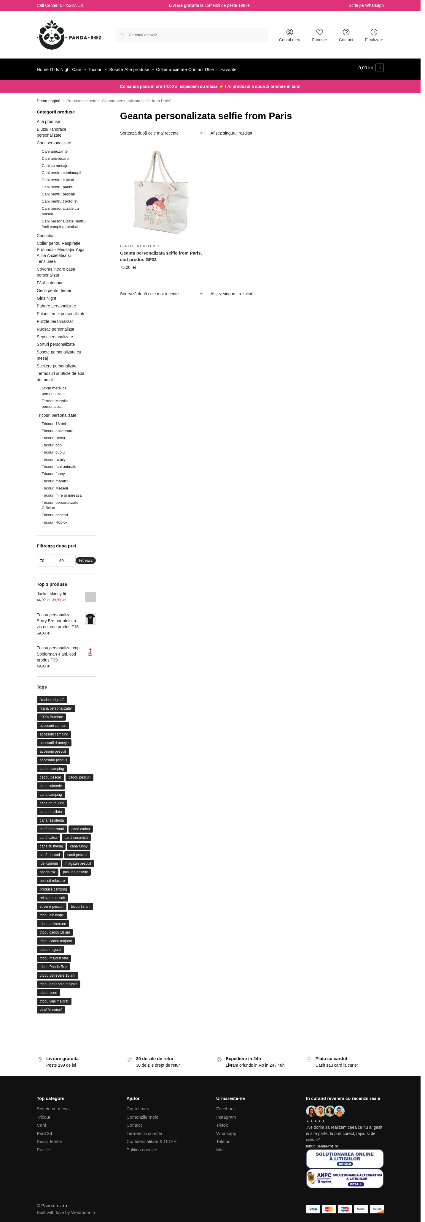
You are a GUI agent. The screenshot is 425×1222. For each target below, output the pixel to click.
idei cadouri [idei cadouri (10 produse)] (49, 860)
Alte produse (48, 118)
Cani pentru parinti (57, 183)
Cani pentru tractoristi (60, 198)
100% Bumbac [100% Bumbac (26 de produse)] (51, 714)
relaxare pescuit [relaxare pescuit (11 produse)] (52, 895)
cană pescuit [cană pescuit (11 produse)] (77, 852)
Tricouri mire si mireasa (62, 492)
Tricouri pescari (55, 511)
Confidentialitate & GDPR (152, 1138)
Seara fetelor (49, 1138)
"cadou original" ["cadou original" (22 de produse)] (52, 696)
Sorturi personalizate (56, 341)
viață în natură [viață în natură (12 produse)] (51, 1007)
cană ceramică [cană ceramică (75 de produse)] (76, 834)
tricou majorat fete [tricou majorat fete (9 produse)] (54, 955)
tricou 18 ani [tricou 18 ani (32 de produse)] (80, 903)
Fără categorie (50, 279)
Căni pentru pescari (58, 191)
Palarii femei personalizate (61, 310)
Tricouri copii (52, 442)
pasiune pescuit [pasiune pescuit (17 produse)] (75, 869)
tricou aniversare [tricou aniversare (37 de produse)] (53, 920)
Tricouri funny (53, 470)
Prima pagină (49, 97)
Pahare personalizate (56, 302)
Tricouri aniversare (58, 427)
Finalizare (374, 35)
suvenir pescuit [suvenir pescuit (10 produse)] (51, 903)
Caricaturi (46, 232)
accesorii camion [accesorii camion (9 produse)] (53, 722)
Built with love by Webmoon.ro (66, 1208)
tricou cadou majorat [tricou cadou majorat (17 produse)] (56, 938)
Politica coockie (142, 1146)
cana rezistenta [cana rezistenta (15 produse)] (52, 817)
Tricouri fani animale (59, 463)
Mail (220, 1146)
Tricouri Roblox (55, 519)
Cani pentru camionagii (61, 169)
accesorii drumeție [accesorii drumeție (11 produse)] (54, 740)
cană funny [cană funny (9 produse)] (78, 843)
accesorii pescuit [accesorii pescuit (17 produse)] (53, 748)
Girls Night (46, 295)
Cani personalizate (54, 139)
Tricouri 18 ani (54, 420)
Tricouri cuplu (53, 449)
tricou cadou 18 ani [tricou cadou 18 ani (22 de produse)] (55, 929)
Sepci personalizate (55, 333)
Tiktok (222, 1121)
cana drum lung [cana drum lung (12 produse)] (52, 800)
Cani (41, 1121)
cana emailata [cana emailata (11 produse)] (51, 808)
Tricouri (44, 1113)
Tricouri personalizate (56, 412)
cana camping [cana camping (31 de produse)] (51, 791)
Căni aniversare (55, 155)
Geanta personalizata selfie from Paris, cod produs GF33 (161, 253)
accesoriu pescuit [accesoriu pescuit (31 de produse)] (53, 757)
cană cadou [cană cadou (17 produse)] (80, 826)
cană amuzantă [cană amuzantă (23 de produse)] (52, 826)
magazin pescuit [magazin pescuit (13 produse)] (78, 860)
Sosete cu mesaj (53, 1105)
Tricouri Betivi (53, 434)
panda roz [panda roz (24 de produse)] (47, 869)
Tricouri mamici (55, 477)
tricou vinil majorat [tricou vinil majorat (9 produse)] (54, 998)
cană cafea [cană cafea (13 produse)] (48, 834)
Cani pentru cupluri (58, 176)
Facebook (226, 1105)
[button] (371, 68)
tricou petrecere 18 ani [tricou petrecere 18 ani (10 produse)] (57, 972)
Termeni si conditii (144, 1130)
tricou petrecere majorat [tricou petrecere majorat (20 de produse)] (58, 981)
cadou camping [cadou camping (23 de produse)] (52, 765)
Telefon (223, 1138)
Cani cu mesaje (55, 162)
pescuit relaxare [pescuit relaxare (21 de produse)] (52, 877)
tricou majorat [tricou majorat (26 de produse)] (50, 946)
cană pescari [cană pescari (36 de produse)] (50, 852)
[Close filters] (97, 109)
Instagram (226, 1113)
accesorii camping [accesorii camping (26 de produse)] (54, 731)
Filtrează (86, 557)
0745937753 (71, 5)
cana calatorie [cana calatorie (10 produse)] (51, 783)
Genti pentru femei (139, 242)
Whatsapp (374, 5)
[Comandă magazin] (161, 130)
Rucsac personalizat (55, 325)
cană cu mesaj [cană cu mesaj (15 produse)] (51, 843)
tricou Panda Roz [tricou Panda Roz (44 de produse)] (53, 964)
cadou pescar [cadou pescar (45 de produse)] (50, 774)
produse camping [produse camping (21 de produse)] (53, 886)
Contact (346, 35)
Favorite (319, 35)
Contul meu (289, 35)
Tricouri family (54, 456)
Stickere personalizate (57, 362)
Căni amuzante (55, 148)
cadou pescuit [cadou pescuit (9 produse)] (79, 774)
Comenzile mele (143, 1113)
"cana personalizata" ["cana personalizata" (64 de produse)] (56, 705)
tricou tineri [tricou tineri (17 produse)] (48, 989)
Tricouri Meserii (55, 484)
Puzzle (43, 1146)
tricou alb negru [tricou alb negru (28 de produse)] (52, 912)
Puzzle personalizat (55, 318)
